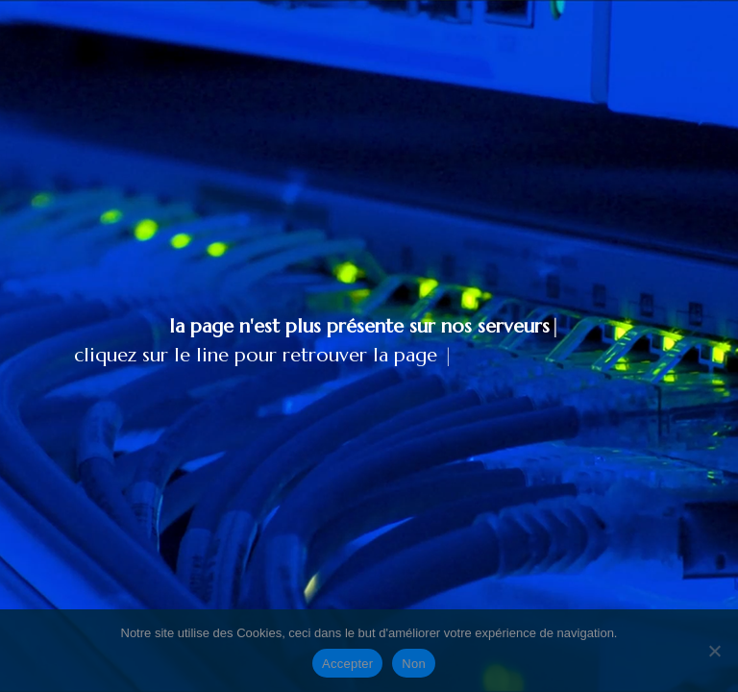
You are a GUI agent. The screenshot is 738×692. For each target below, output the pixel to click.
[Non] (714, 650)
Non (414, 663)
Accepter (347, 663)
